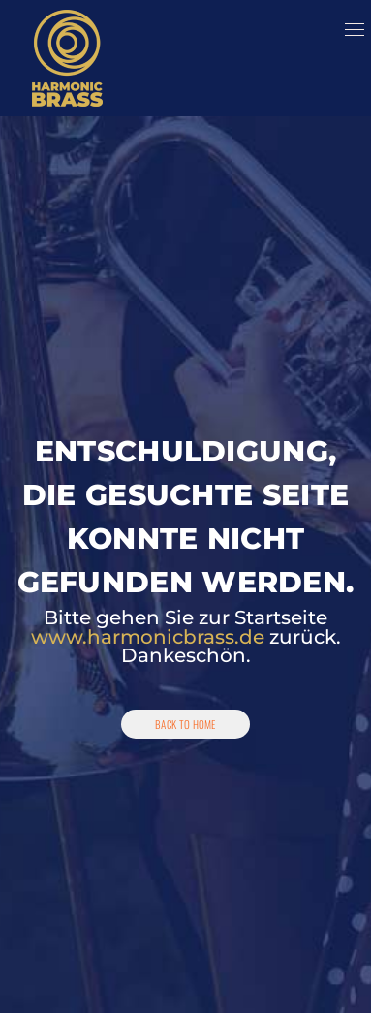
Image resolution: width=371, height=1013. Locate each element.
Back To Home (185, 724)
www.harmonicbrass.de (147, 637)
